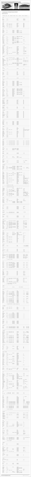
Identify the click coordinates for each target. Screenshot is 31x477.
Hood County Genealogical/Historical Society (11, 2)
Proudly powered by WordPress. (26, 475)
